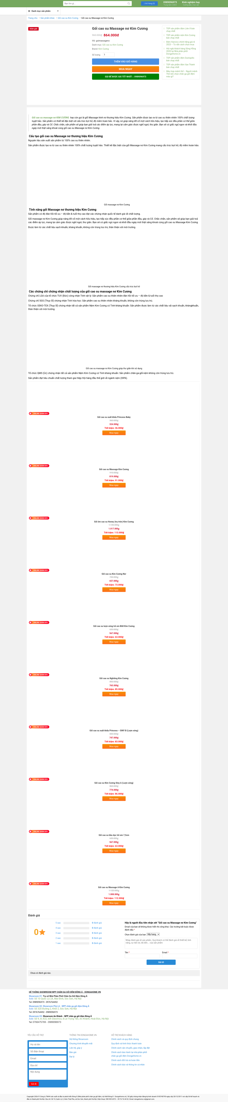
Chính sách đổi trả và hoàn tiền (125, 1060)
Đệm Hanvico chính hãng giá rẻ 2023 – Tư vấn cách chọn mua (179, 43)
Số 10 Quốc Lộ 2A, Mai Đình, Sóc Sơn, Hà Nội (57, 998)
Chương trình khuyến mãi (80, 1043)
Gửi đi (33, 1084)
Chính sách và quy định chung (125, 1039)
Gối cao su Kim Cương (68, 18)
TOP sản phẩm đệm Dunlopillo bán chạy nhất (179, 59)
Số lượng (96, 55)
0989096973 (170, 3)
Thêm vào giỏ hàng (125, 61)
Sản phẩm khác (47, 18)
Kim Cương (103, 49)
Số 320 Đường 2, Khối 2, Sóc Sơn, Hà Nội (55, 1008)
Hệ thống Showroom (78, 1039)
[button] (149, 3)
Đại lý (71, 1056)
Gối (33, 117)
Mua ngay (114, 433)
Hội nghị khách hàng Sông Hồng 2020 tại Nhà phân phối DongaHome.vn (180, 51)
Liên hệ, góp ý (75, 1048)
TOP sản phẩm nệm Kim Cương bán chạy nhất (179, 36)
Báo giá (72, 1052)
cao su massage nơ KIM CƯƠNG (52, 117)
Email (165, 952)
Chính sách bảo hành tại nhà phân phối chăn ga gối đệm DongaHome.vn (129, 1054)
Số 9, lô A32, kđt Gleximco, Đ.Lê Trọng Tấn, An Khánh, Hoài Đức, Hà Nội (71, 1018)
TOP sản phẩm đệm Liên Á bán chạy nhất (179, 29)
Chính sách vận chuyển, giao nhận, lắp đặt (130, 1048)
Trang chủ (32, 18)
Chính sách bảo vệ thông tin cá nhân (128, 1064)
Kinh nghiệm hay (191, 3)
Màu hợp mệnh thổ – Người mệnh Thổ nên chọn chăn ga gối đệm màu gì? (180, 74)
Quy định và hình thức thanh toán (126, 1043)
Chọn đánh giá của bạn (135, 934)
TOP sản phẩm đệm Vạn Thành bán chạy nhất (179, 65)
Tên (127, 952)
